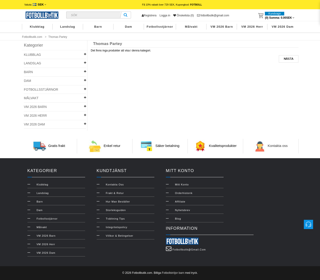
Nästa (288, 59)
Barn (98, 26)
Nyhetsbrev (182, 210)
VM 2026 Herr (252, 26)
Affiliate (180, 201)
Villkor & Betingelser (119, 235)
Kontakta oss (278, 146)
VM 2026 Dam (283, 26)
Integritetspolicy (116, 227)
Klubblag (37, 26)
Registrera (149, 15)
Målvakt (191, 26)
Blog (178, 218)
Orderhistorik (184, 193)
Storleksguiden (116, 210)
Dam (128, 26)
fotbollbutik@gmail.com (213, 15)
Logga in (165, 15)
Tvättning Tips (115, 218)
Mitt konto (182, 184)
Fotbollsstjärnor (160, 26)
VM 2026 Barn (221, 26)
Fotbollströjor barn (173, 272)
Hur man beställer (118, 201)
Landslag (67, 26)
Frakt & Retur (115, 193)
